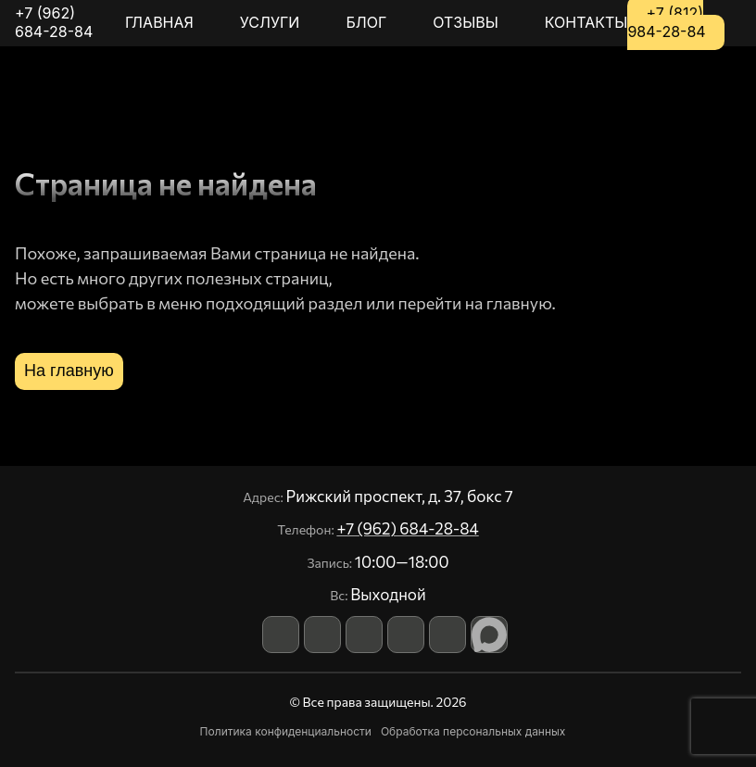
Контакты (586, 22)
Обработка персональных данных (473, 731)
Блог (366, 22)
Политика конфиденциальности (286, 731)
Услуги (270, 22)
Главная (159, 22)
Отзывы (465, 22)
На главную (69, 370)
